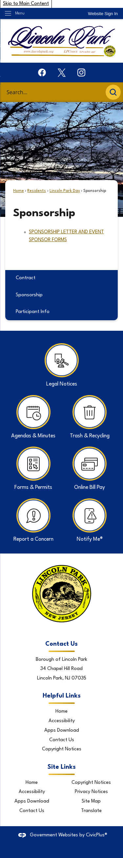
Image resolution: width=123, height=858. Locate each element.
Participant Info (33, 311)
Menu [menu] (20, 13)
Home (18, 191)
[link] (103, 13)
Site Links (62, 767)
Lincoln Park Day (65, 191)
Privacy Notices (91, 791)
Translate (91, 810)
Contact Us (61, 740)
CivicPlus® (96, 835)
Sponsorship (29, 295)
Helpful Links (62, 696)
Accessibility (62, 721)
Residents (36, 191)
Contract (25, 278)
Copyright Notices (61, 749)
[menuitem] (61, 278)
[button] (113, 92)
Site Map (91, 801)
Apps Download (61, 730)
